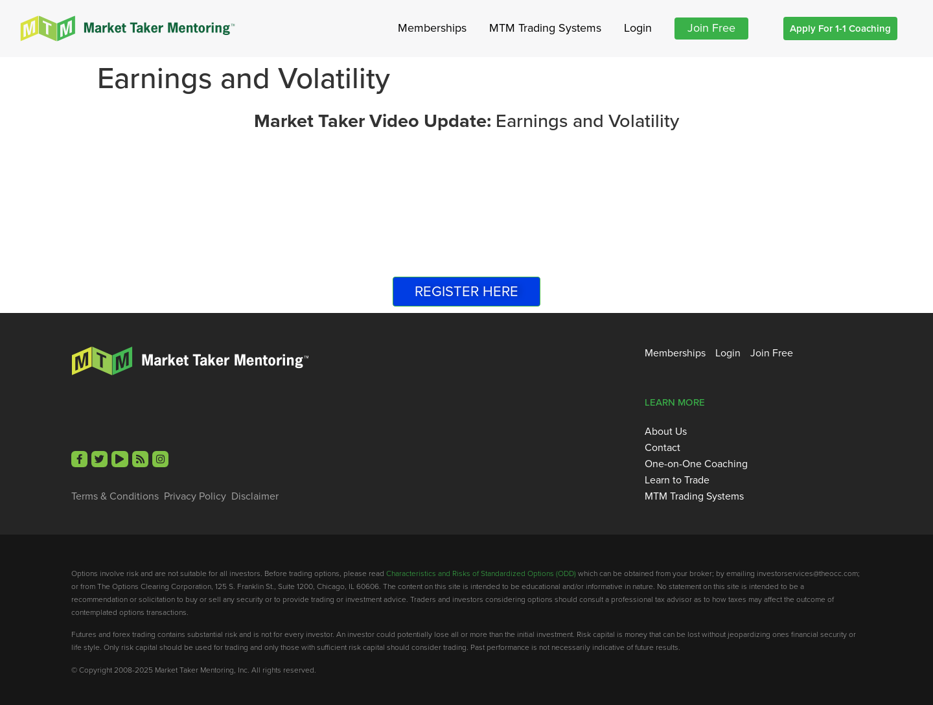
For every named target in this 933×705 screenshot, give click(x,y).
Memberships (432, 27)
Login (638, 27)
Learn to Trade (677, 480)
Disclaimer (255, 496)
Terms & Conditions (115, 496)
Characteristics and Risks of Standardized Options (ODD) (481, 573)
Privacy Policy (195, 496)
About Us (666, 431)
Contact (662, 447)
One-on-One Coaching (696, 463)
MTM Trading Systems (545, 27)
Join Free (711, 27)
